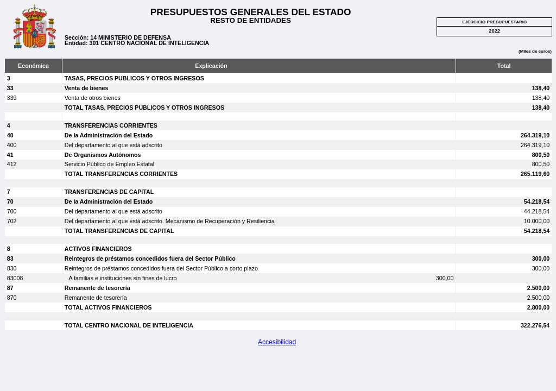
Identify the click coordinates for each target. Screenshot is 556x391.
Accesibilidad (277, 342)
